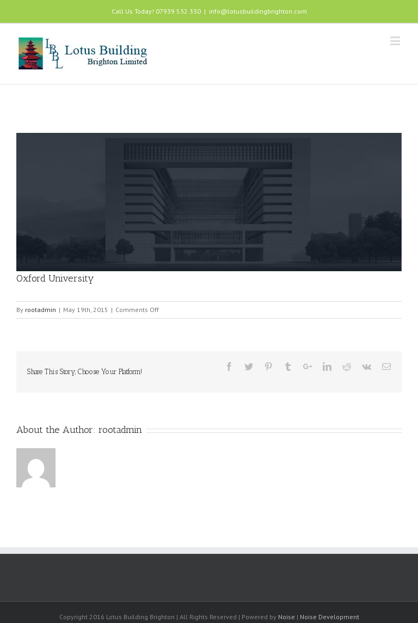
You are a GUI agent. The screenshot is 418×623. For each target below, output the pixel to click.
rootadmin (40, 310)
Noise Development (329, 617)
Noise (286, 617)
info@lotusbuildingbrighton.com (258, 11)
